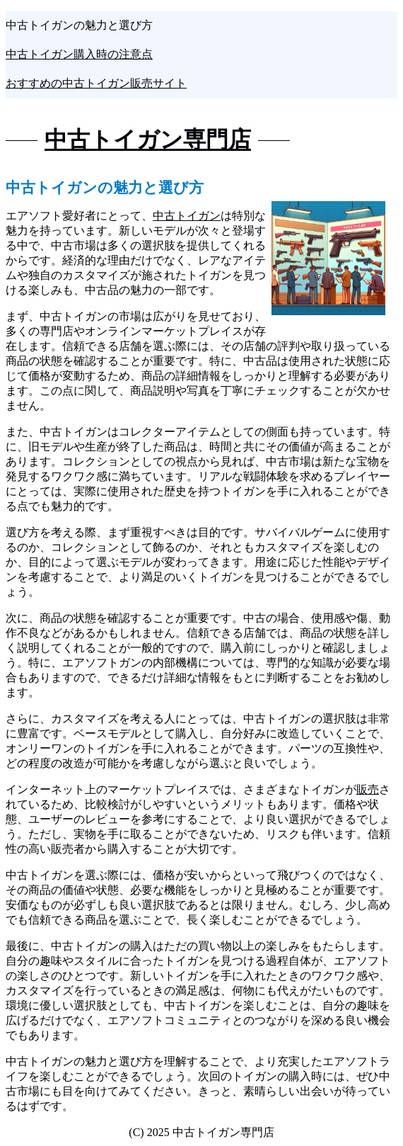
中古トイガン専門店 (148, 139)
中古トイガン (187, 216)
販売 (367, 789)
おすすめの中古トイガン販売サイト (96, 83)
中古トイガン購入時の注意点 (79, 54)
